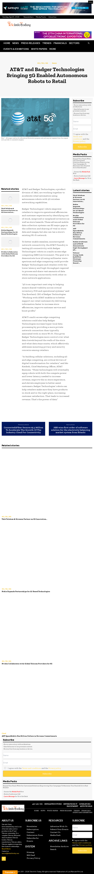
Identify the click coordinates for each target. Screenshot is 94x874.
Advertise (52, 17)
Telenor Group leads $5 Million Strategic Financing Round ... (79, 255)
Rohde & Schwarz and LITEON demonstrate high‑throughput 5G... (80, 243)
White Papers (39, 49)
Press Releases (30, 43)
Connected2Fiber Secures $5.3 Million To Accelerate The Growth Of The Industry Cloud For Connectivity (23, 430)
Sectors (74, 43)
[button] (89, 43)
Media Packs (41, 17)
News (15, 43)
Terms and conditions (77, 137)
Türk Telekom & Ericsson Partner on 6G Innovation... (9, 210)
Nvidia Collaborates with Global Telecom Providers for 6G (9, 254)
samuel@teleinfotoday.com (10, 852)
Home (7, 43)
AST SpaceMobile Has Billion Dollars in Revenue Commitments (79, 232)
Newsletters (29, 17)
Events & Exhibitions (16, 49)
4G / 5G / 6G (42, 63)
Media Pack (86, 172)
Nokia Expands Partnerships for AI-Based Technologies (9, 232)
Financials (60, 43)
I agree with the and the (81, 137)
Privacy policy (79, 141)
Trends (46, 43)
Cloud (4, 732)
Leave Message (79, 178)
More (52, 49)
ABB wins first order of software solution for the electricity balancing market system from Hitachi (70, 430)
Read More (6, 848)
